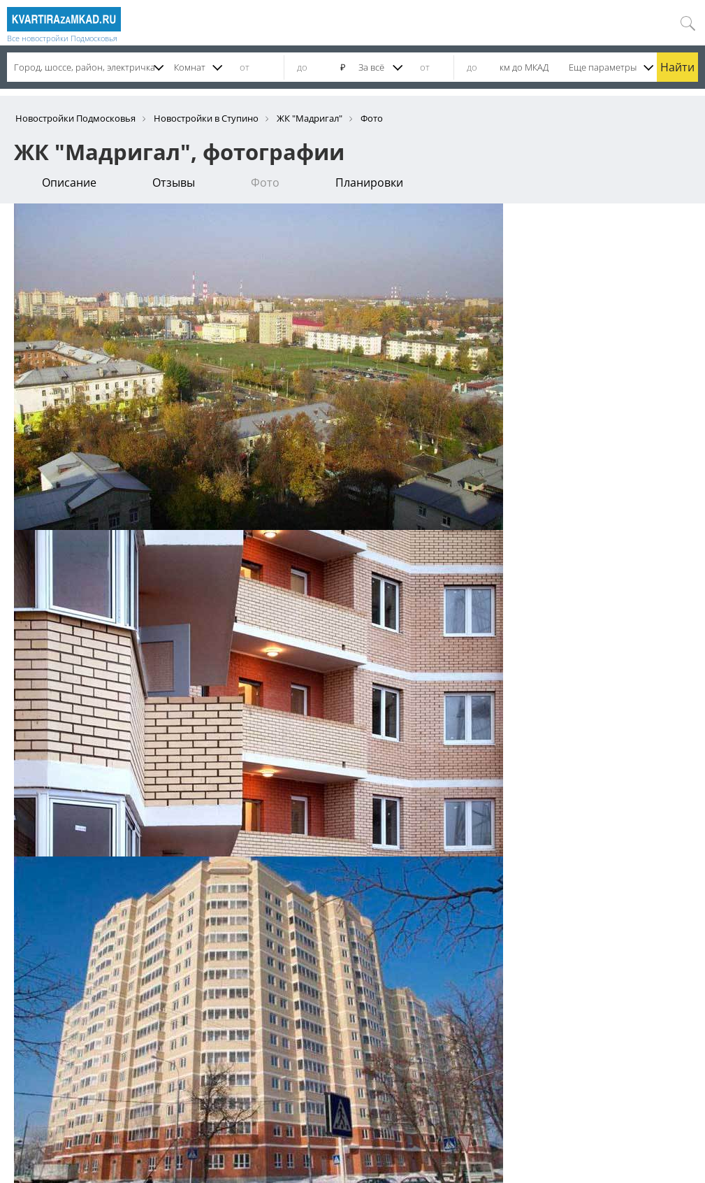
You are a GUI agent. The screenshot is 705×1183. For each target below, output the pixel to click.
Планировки (369, 182)
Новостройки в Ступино (206, 118)
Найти (677, 67)
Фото (265, 182)
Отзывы (173, 182)
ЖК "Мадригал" (309, 118)
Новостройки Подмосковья (75, 118)
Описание (69, 182)
